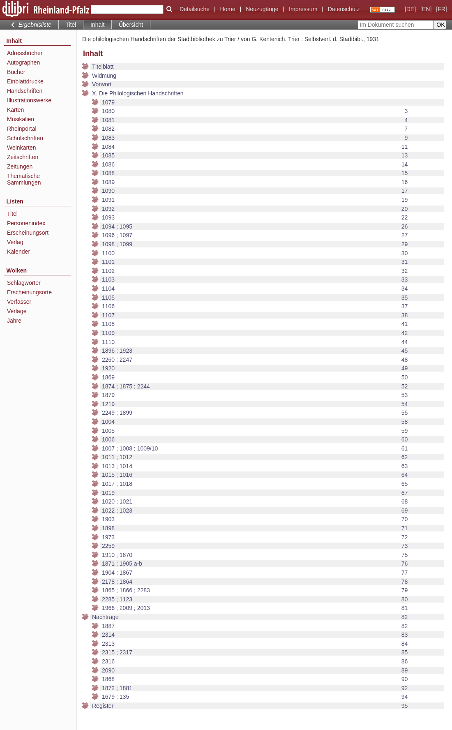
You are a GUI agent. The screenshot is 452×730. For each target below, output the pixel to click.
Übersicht (131, 24)
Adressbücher (24, 53)
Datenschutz (344, 9)
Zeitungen (19, 166)
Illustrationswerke (29, 100)
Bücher (16, 72)
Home (227, 9)
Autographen (23, 62)
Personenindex (26, 223)
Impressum (303, 9)
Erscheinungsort (27, 232)
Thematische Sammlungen (24, 179)
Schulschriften (25, 138)
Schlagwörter (24, 283)
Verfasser (19, 301)
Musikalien (20, 119)
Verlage (16, 311)
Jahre (14, 320)
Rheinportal (22, 128)
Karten (15, 109)
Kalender (18, 251)
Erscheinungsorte (29, 292)
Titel (71, 24)
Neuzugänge (262, 9)
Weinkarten (21, 147)
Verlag (15, 242)
